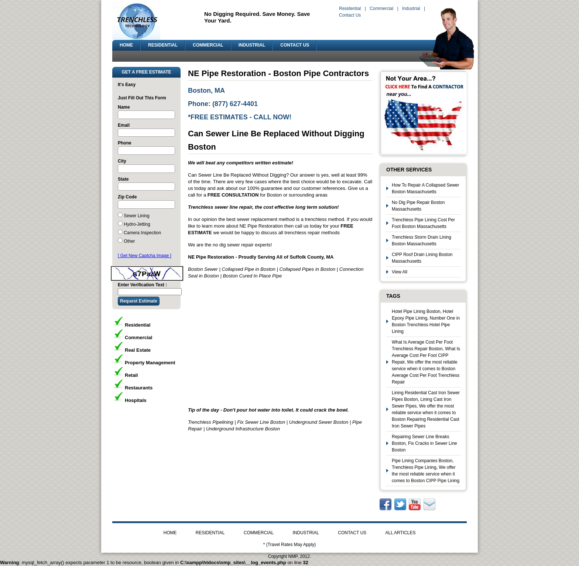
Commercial (381, 8)
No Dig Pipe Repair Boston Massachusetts (418, 206)
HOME (126, 45)
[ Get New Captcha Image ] (144, 255)
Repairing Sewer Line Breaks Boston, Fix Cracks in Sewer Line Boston (424, 443)
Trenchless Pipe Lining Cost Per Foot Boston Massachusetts (423, 223)
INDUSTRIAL (252, 45)
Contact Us (350, 15)
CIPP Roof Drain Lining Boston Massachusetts (422, 258)
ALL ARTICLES (400, 532)
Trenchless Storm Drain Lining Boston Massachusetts (421, 240)
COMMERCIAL (208, 45)
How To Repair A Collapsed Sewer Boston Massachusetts (425, 188)
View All (399, 272)
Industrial (411, 8)
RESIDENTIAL (163, 45)
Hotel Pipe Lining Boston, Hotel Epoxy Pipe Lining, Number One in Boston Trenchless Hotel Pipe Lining (426, 321)
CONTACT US (294, 45)
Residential (350, 8)
